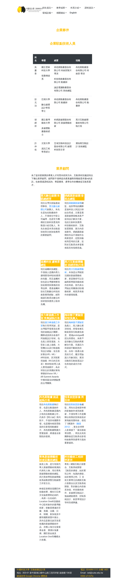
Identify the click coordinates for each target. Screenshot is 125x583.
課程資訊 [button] (89, 8)
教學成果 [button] (60, 8)
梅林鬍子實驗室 (76, 322)
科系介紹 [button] (75, 8)
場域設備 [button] (46, 13)
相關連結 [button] (60, 13)
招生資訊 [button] (46, 8)
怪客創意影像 (75, 404)
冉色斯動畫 (49, 404)
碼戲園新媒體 (75, 203)
